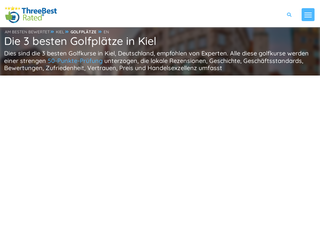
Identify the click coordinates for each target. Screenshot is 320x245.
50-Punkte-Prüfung (75, 61)
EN (106, 31)
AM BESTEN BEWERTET (27, 31)
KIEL (60, 31)
